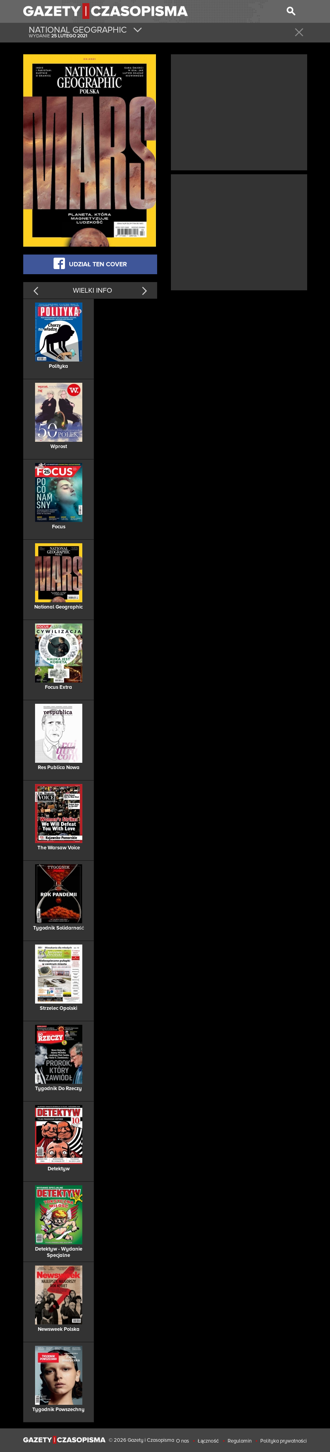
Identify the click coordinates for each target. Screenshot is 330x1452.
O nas (182, 1441)
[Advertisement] (239, 111)
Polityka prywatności (283, 1441)
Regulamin (240, 1441)
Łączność (208, 1441)
